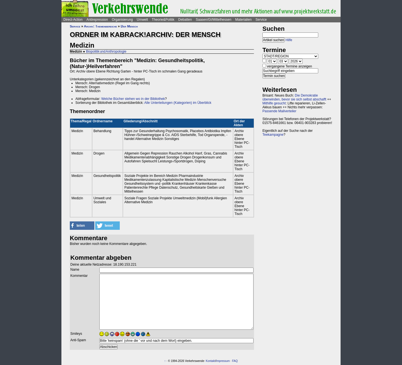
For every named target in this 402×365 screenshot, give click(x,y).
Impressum (223, 360)
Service (261, 20)
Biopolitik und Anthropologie (106, 51)
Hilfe (289, 40)
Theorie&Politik (163, 20)
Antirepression (97, 20)
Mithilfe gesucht (274, 103)
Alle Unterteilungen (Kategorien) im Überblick (177, 103)
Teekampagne (272, 135)
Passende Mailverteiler (279, 111)
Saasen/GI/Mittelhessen (213, 20)
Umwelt (142, 20)
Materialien (243, 20)
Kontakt (210, 360)
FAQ (235, 360)
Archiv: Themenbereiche (100, 26)
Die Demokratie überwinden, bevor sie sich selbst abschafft (294, 97)
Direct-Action (73, 20)
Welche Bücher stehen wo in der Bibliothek (133, 99)
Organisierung (122, 20)
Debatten (185, 20)
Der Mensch (129, 26)
